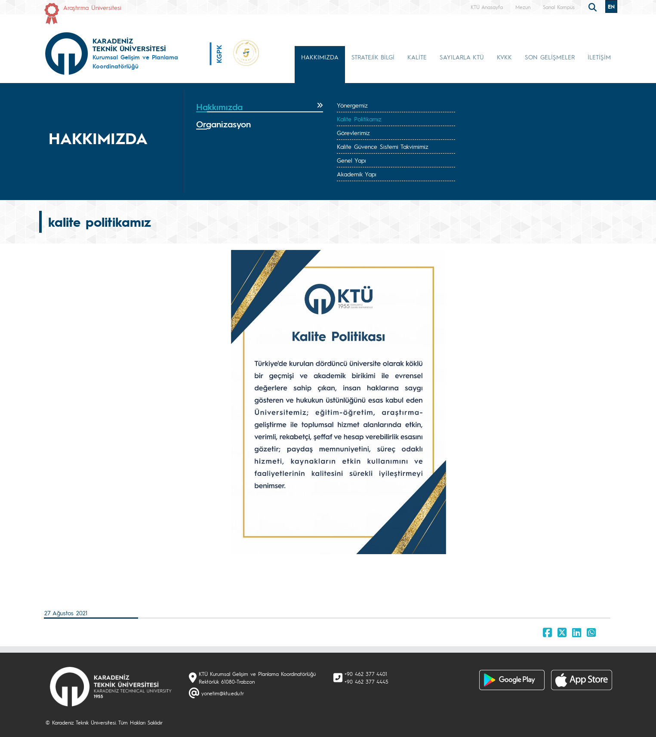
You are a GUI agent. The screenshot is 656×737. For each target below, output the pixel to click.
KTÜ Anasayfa (487, 6)
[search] (593, 6)
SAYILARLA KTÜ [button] (462, 57)
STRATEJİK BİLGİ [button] (372, 57)
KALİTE (417, 57)
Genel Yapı (351, 160)
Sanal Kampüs (559, 6)
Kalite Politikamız (359, 119)
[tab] (259, 107)
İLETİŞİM (599, 57)
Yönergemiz (352, 105)
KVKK (504, 57)
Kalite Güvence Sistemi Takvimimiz (382, 146)
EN (611, 6)
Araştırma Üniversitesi (92, 7)
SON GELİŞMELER (550, 57)
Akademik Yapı (356, 174)
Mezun (522, 6)
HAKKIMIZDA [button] (320, 57)
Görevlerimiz (353, 132)
